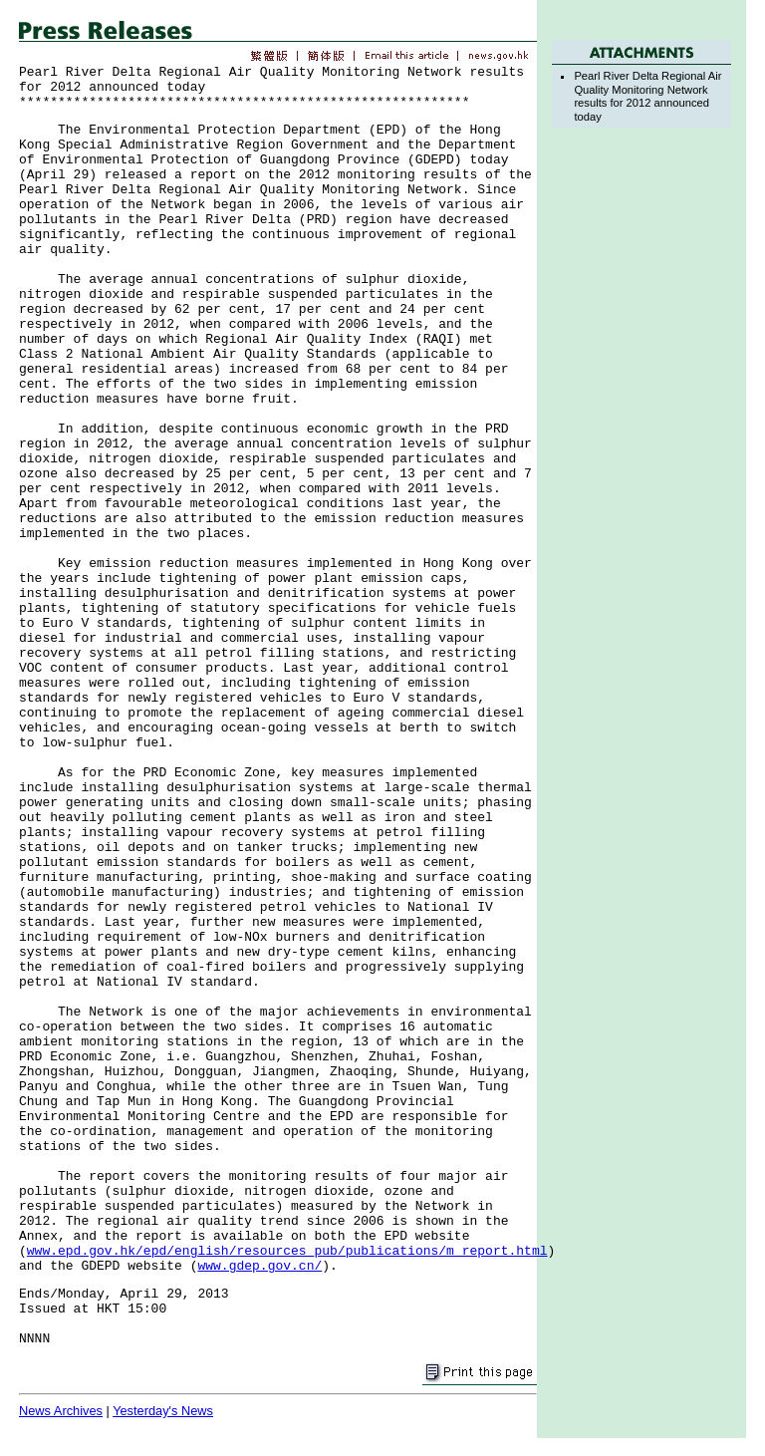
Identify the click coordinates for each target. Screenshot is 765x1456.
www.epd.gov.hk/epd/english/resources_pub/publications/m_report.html (287, 1251)
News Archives (61, 1410)
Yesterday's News (163, 1410)
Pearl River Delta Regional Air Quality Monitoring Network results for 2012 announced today (647, 96)
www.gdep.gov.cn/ (259, 1266)
